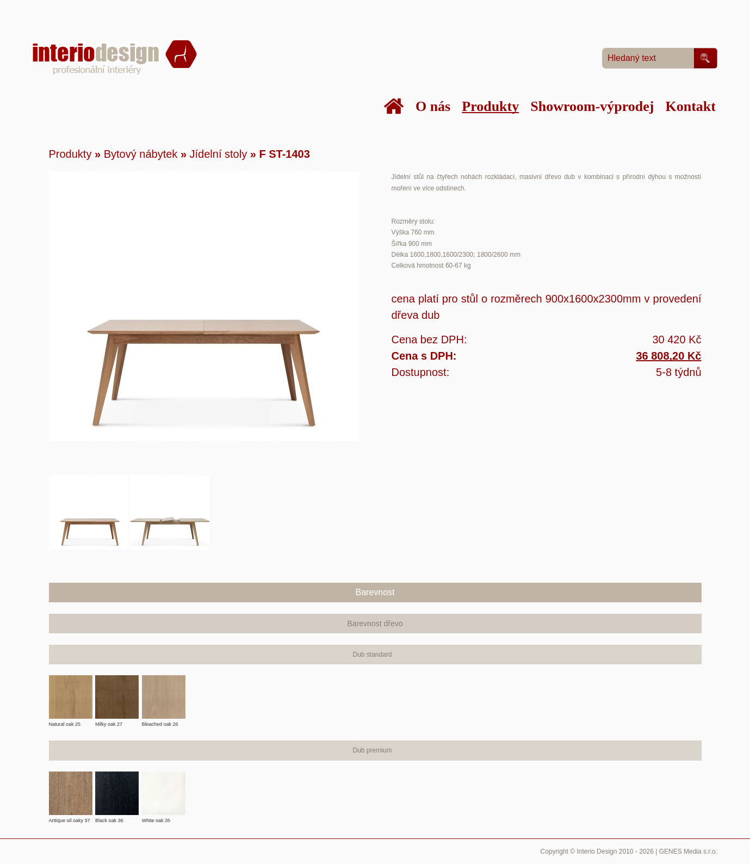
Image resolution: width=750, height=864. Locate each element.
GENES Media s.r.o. (688, 851)
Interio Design (597, 851)
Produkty (70, 154)
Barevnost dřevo (375, 623)
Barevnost (374, 592)
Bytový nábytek (141, 154)
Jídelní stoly (218, 154)
